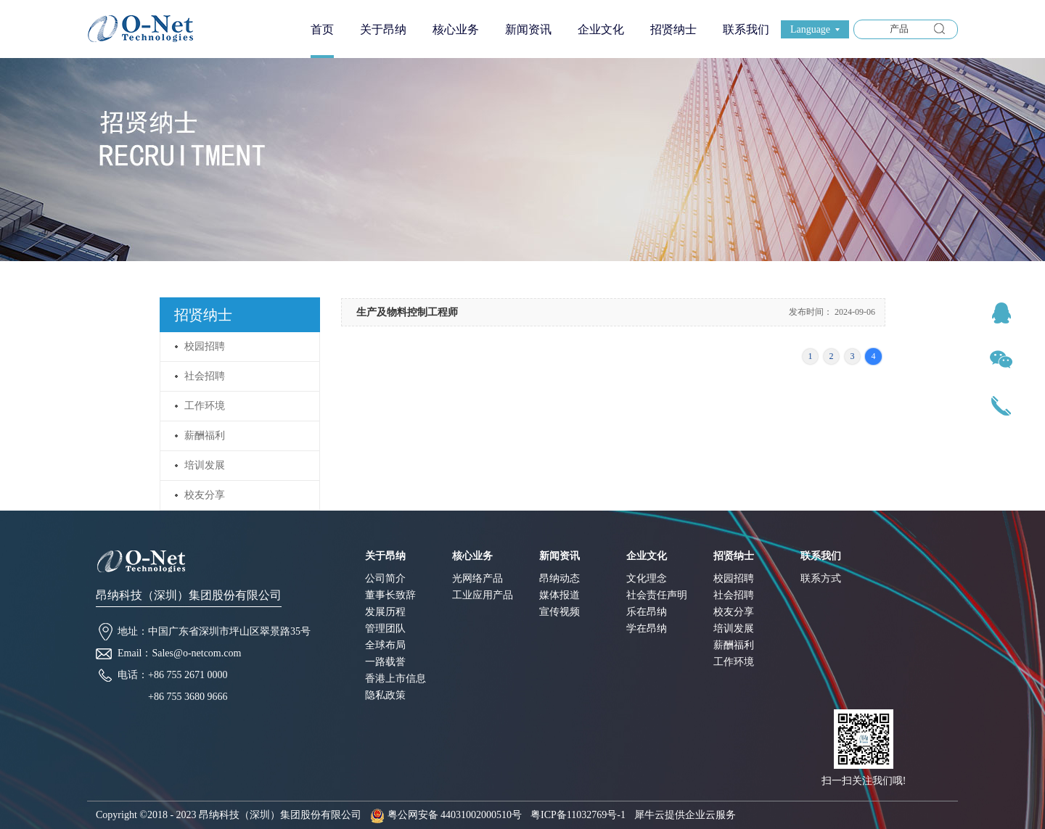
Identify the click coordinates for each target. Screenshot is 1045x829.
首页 (322, 29)
